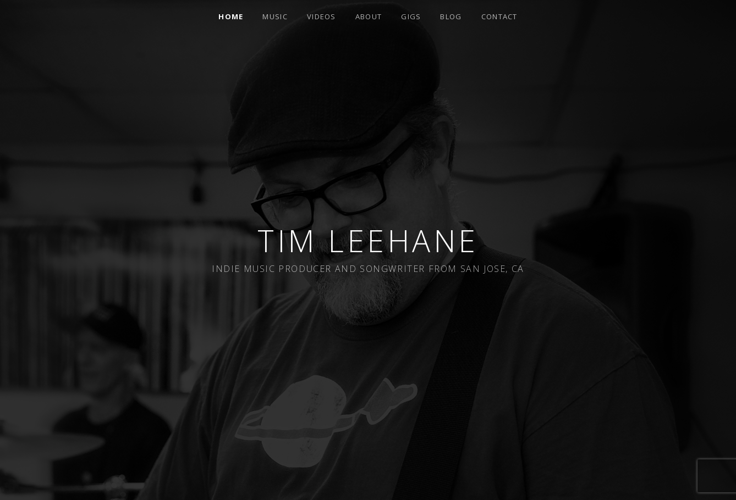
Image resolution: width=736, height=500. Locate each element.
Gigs (411, 16)
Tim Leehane (368, 240)
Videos (321, 16)
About (368, 16)
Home (230, 16)
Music (275, 16)
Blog (451, 16)
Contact (499, 16)
